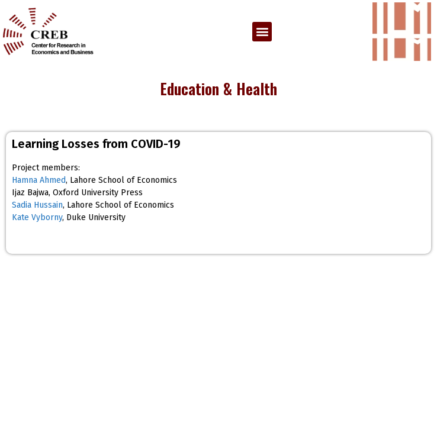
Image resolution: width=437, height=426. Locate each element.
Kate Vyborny (37, 217)
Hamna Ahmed (39, 180)
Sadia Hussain (37, 205)
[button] (262, 31)
